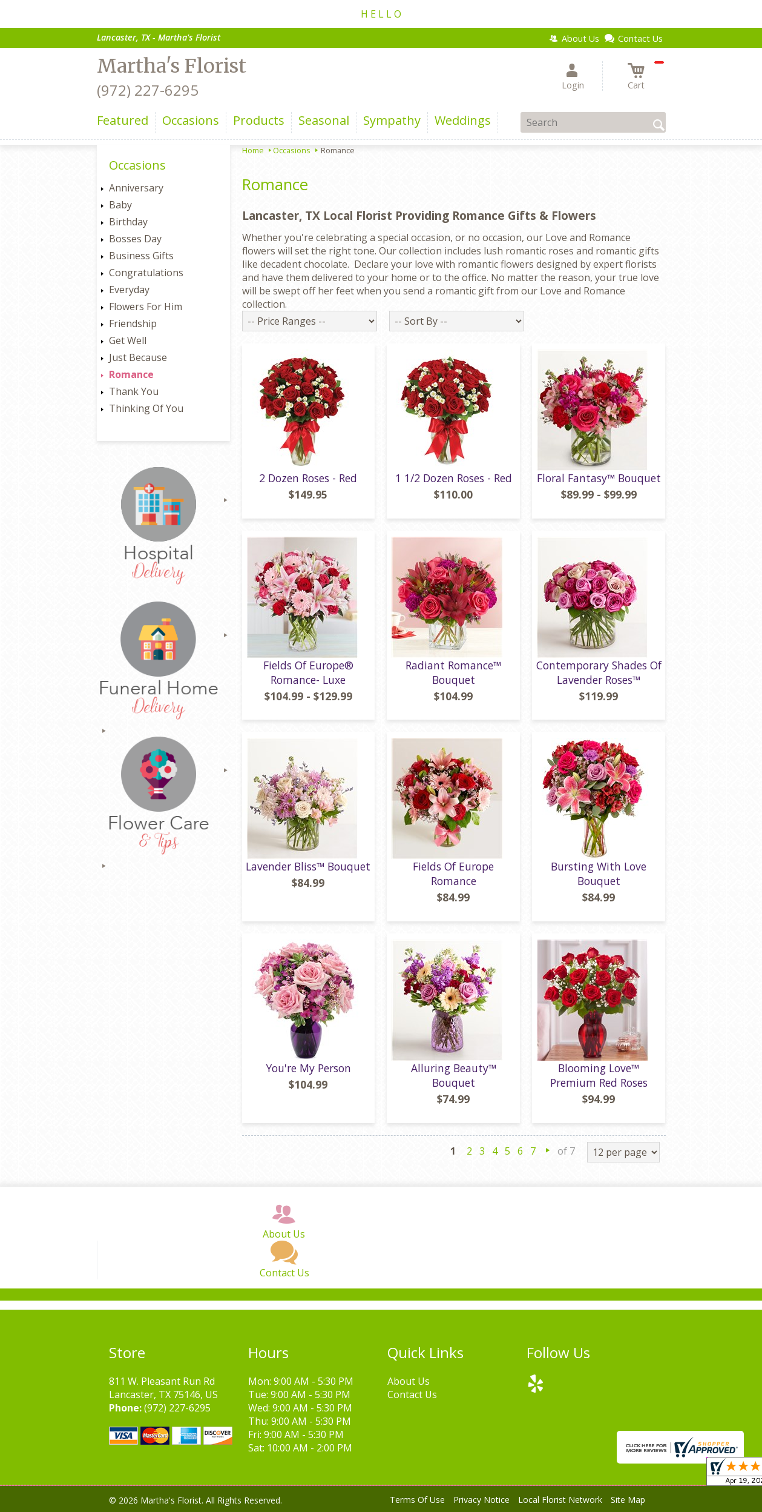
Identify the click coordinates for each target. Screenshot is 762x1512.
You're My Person (308, 1068)
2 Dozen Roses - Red (308, 478)
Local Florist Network (560, 1499)
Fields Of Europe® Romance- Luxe (308, 672)
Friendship (133, 323)
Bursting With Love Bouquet (598, 873)
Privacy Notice (481, 1499)
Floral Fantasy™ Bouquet (599, 478)
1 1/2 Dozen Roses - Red (453, 478)
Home (253, 150)
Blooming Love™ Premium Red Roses (599, 1075)
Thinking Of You (146, 408)
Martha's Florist (171, 66)
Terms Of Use (417, 1499)
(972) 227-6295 (148, 90)
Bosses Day (135, 238)
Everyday (129, 289)
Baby (120, 204)
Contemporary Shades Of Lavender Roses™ (599, 672)
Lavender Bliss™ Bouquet (308, 866)
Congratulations (146, 272)
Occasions (291, 150)
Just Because (138, 357)
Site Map (628, 1499)
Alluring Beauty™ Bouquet (453, 1075)
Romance (131, 374)
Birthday (128, 221)
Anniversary (136, 187)
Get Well (127, 340)
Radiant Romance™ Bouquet (453, 672)
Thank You (134, 391)
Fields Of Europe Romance (453, 873)
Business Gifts (141, 255)
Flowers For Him (145, 306)
